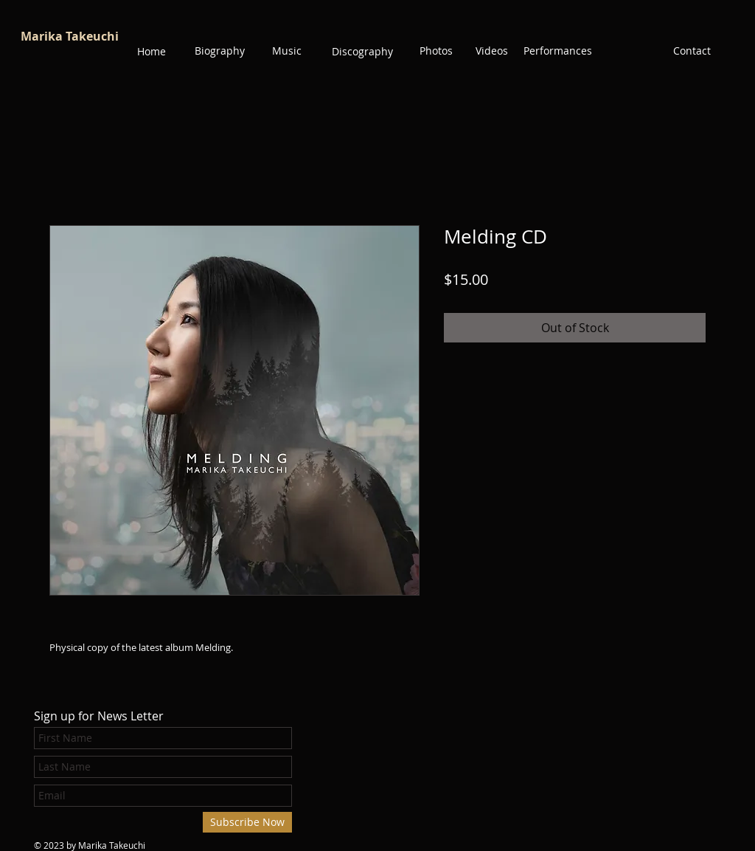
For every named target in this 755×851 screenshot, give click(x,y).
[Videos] (492, 51)
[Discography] (362, 52)
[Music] (287, 51)
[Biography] (220, 51)
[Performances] (557, 51)
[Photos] (436, 51)
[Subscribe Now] (247, 822)
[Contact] (691, 51)
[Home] (151, 52)
